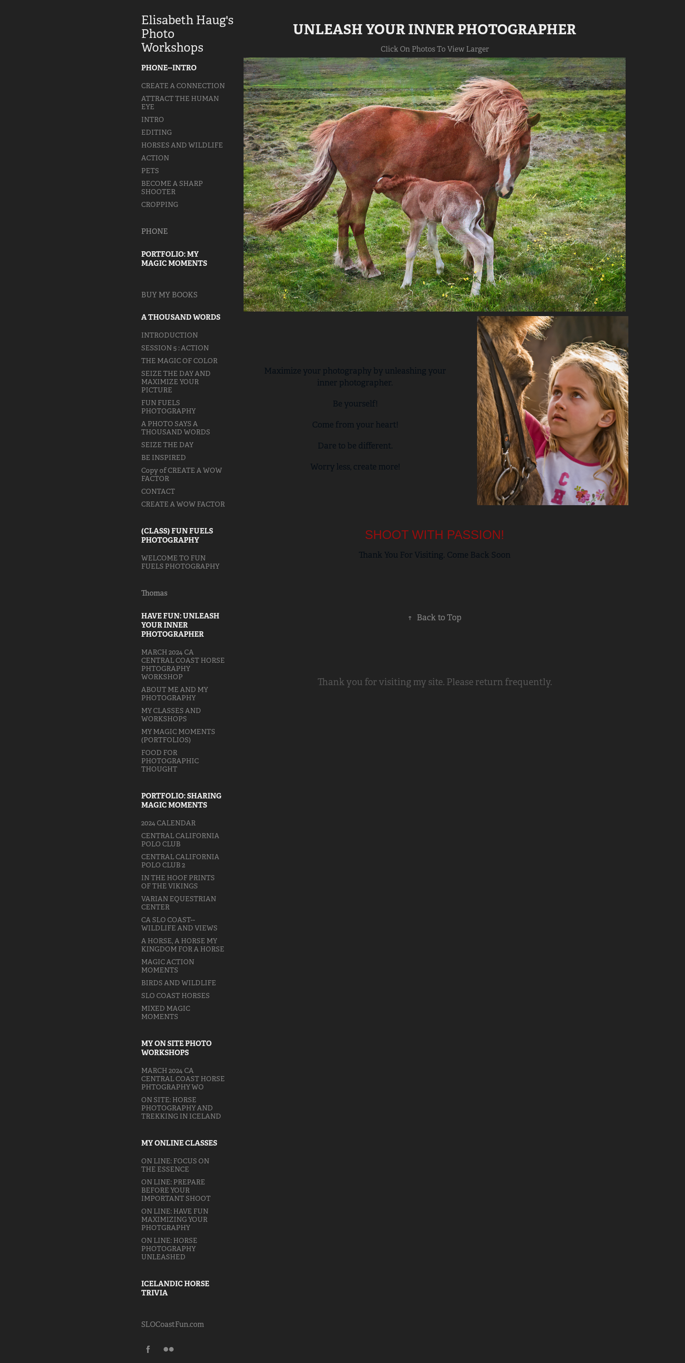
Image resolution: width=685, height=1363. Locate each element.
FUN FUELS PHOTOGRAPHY (168, 406)
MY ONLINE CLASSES (179, 1143)
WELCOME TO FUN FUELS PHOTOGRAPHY (180, 562)
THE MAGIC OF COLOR (179, 360)
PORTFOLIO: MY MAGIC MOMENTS (174, 258)
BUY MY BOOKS (169, 295)
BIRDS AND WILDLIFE (178, 982)
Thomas (154, 593)
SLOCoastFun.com (172, 1324)
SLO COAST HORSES (175, 995)
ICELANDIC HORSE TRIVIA (175, 1288)
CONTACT (158, 491)
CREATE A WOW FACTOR (183, 504)
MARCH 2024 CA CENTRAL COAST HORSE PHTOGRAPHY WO (183, 1078)
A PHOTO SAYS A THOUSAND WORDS (175, 427)
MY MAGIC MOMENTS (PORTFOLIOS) (178, 735)
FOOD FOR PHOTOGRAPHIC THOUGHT (170, 760)
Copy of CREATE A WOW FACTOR (181, 474)
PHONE (154, 231)
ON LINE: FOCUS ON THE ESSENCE (175, 1165)
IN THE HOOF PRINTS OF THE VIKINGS (178, 881)
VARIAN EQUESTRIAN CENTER (178, 902)
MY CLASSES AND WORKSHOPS (171, 714)
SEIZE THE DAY (167, 444)
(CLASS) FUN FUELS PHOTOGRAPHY (177, 535)
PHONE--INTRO (168, 68)
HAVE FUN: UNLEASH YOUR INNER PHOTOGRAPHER (180, 625)
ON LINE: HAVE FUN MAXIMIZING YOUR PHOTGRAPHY (174, 1219)
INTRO (152, 119)
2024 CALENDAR (168, 823)
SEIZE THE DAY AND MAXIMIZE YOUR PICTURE (176, 381)
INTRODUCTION (169, 335)
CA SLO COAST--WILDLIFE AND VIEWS (179, 923)
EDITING (156, 132)
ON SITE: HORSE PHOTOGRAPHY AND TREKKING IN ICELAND (181, 1107)
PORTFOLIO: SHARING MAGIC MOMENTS (181, 800)
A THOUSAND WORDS (180, 317)
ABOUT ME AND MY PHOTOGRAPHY (174, 693)
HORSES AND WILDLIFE (182, 145)
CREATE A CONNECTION (183, 85)
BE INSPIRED (163, 457)
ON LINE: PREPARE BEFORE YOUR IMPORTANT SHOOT (176, 1190)
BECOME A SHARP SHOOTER (172, 187)
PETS (150, 170)
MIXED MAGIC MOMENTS (165, 1012)
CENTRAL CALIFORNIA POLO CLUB (180, 839)
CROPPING (159, 204)
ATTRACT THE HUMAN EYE (180, 102)
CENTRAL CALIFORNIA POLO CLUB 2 (180, 860)
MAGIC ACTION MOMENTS (167, 965)
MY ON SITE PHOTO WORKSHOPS (176, 1048)
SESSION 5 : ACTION (175, 347)
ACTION (155, 157)
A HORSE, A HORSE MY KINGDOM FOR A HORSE (182, 944)
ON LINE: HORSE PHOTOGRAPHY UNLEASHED (169, 1248)
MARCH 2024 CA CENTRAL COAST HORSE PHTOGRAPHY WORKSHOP (183, 664)
